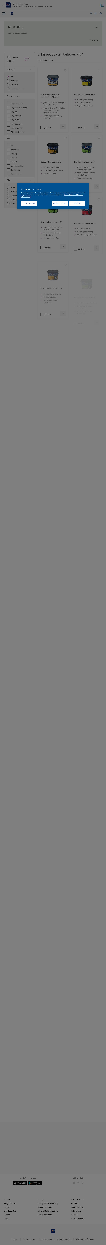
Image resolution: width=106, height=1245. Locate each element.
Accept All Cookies (59, 203)
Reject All (77, 203)
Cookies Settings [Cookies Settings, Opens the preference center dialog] (29, 203)
